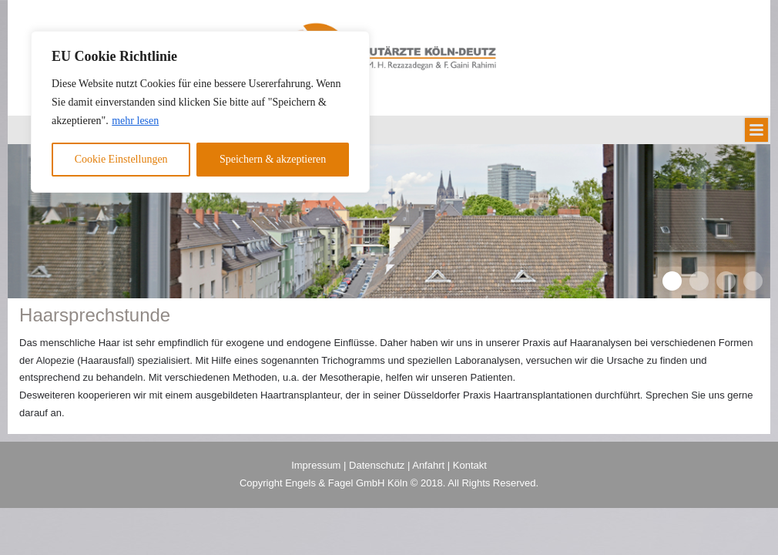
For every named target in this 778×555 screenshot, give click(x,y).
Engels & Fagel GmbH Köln (348, 483)
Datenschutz (376, 465)
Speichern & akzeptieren (273, 159)
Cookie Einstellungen (121, 159)
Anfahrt (428, 465)
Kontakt (470, 465)
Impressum (315, 465)
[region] (200, 112)
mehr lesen (135, 120)
